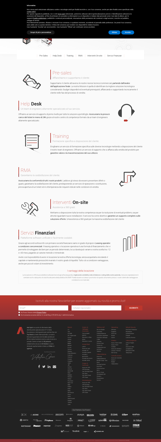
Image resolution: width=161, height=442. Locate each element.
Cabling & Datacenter (44, 10)
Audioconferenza (101, 333)
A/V (88, 10)
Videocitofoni (114, 364)
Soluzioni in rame (87, 341)
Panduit (70, 377)
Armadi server (86, 360)
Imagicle (70, 361)
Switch (113, 337)
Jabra (69, 363)
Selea (69, 390)
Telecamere (129, 352)
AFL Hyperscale (72, 335)
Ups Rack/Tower (86, 375)
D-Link (69, 347)
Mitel (69, 373)
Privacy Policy (41, 312)
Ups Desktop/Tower (87, 371)
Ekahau (70, 351)
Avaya (69, 341)
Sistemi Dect (100, 343)
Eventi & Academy (58, 3)
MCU (98, 370)
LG (68, 329)
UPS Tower (85, 377)
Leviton (70, 367)
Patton (69, 379)
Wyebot (70, 400)
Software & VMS (130, 350)
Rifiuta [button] (114, 436)
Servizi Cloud (100, 372)
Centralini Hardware (102, 335)
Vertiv (69, 396)
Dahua (69, 349)
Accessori (113, 333)
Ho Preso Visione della (32, 312)
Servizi (47, 3)
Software (113, 329)
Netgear (70, 375)
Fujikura (70, 355)
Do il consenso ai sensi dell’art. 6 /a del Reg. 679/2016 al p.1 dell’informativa (46, 315)
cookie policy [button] (31, 415)
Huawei (70, 359)
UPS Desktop (85, 369)
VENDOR (133, 10)
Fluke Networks (72, 353)
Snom (69, 394)
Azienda (38, 3)
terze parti (61, 417)
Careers (69, 3)
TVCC (80, 10)
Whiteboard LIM (101, 374)
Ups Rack (84, 373)
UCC (59, 10)
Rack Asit (70, 382)
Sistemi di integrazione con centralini (101, 347)
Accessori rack (86, 348)
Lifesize (70, 369)
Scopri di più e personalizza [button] (40, 436)
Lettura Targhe (130, 343)
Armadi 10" (85, 350)
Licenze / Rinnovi (116, 350)
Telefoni (99, 351)
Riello (69, 388)
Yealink (70, 402)
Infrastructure (101, 368)
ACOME (70, 333)
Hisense (70, 357)
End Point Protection (131, 329)
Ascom (69, 337)
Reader (113, 362)
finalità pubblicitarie (40, 422)
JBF (69, 365)
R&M (69, 385)
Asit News (78, 3)
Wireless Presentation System (100, 378)
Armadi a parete (86, 352)
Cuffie (98, 339)
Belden (69, 343)
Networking (69, 10)
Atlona (69, 339)
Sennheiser (71, 392)
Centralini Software (102, 337)
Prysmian (70, 381)
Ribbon (69, 386)
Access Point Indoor (116, 343)
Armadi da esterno (87, 358)
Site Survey (114, 352)
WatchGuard (71, 398)
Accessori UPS (86, 367)
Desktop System (101, 364)
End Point (99, 366)
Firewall (128, 335)
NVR (127, 345)
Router (113, 335)
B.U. (87, 3)
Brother (70, 345)
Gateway (99, 341)
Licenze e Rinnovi (130, 337)
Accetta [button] (128, 436)
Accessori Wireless (116, 348)
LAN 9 (84, 346)
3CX (69, 331)
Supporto (113, 331)
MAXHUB (70, 371)
